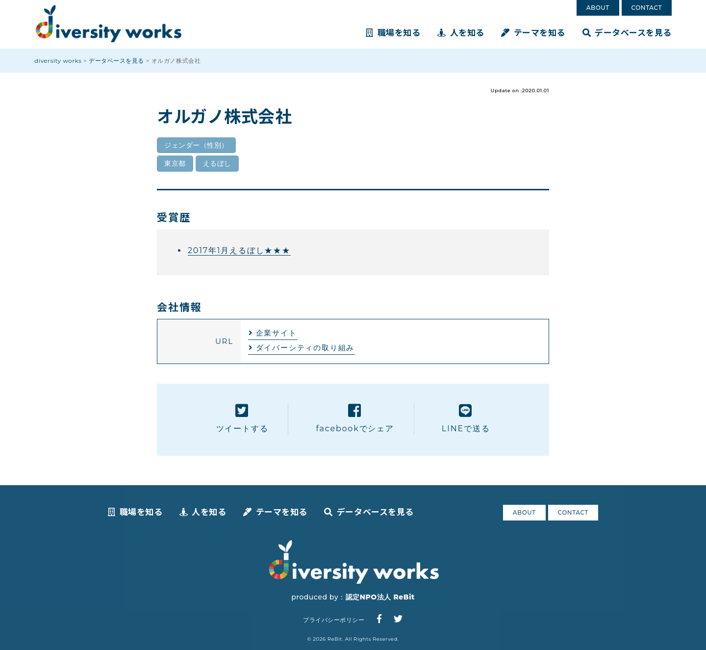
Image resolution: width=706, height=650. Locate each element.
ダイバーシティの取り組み (305, 347)
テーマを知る (533, 32)
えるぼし (217, 163)
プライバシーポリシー (333, 620)
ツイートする (242, 418)
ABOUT (597, 7)
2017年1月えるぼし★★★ (239, 250)
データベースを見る (627, 32)
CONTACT (646, 7)
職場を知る (393, 32)
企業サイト (276, 333)
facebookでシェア (355, 418)
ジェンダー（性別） (196, 145)
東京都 (175, 163)
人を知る (460, 32)
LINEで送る (466, 418)
